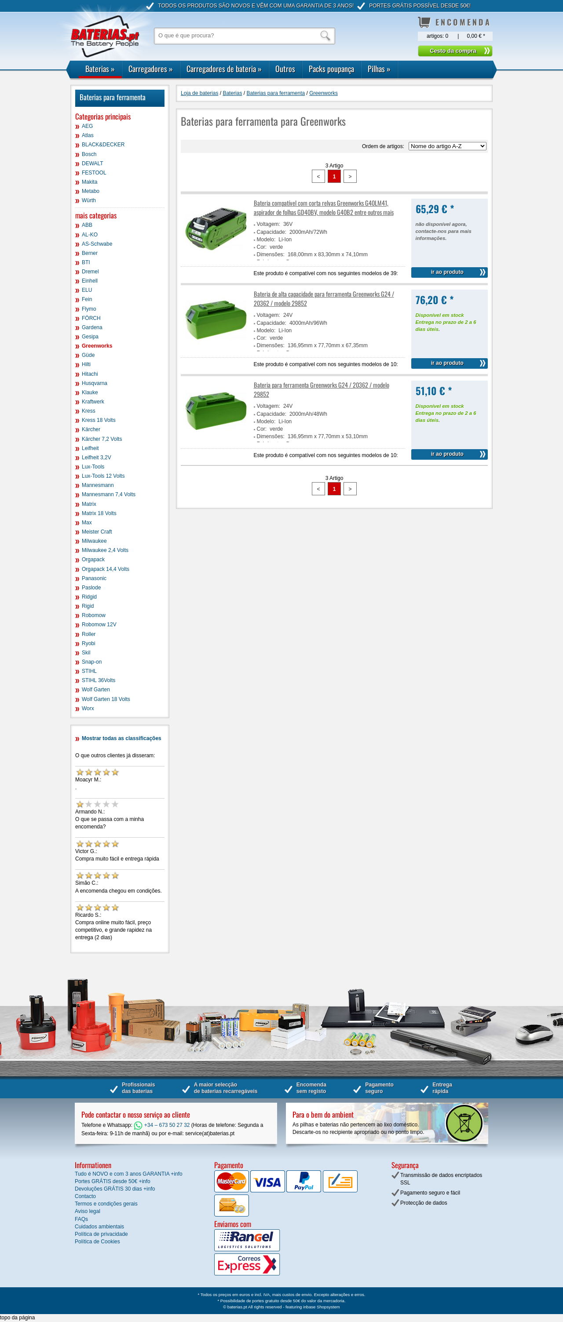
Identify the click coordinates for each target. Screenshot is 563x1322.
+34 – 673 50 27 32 (162, 1125)
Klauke (90, 392)
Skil (86, 653)
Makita (89, 182)
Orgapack (93, 559)
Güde (88, 355)
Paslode (91, 588)
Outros (285, 68)
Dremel (90, 272)
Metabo (90, 191)
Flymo (89, 309)
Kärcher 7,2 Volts (102, 439)
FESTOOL (94, 173)
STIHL (89, 671)
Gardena (92, 327)
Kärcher (91, 429)
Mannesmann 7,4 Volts (108, 494)
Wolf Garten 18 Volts (106, 699)
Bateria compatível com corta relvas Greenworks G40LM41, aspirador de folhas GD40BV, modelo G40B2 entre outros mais (324, 207)
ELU (87, 290)
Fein (87, 299)
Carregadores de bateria (224, 68)
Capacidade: (271, 232)
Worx (88, 708)
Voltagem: (268, 224)
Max (87, 522)
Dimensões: (271, 254)
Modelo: (266, 239)
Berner (90, 253)
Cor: (262, 247)
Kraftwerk (93, 402)
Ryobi (88, 643)
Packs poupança (331, 68)
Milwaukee (94, 541)
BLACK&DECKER (103, 145)
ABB (87, 225)
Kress (88, 411)
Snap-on (92, 662)
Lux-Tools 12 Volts (103, 476)
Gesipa (90, 337)
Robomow (94, 615)
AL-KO (90, 235)
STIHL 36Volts (98, 680)
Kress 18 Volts (99, 420)
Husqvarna (94, 383)
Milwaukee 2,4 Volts (105, 550)
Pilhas (379, 68)
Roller (88, 634)
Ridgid (89, 597)
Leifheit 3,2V (96, 457)
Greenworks (97, 346)
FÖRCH (91, 318)
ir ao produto (447, 272)
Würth (89, 200)
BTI (86, 262)
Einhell (90, 281)
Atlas (88, 135)
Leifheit (90, 448)
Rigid (88, 606)
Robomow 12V (99, 624)
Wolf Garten (96, 689)
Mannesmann (98, 485)
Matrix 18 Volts (99, 513)
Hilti (86, 364)
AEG (87, 126)
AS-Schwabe (97, 244)
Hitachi (90, 374)
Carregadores (150, 68)
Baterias (100, 68)
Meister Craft (97, 532)
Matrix (89, 504)
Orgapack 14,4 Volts (105, 569)
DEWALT (92, 163)
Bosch (89, 154)
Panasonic (94, 578)
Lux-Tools (93, 467)
